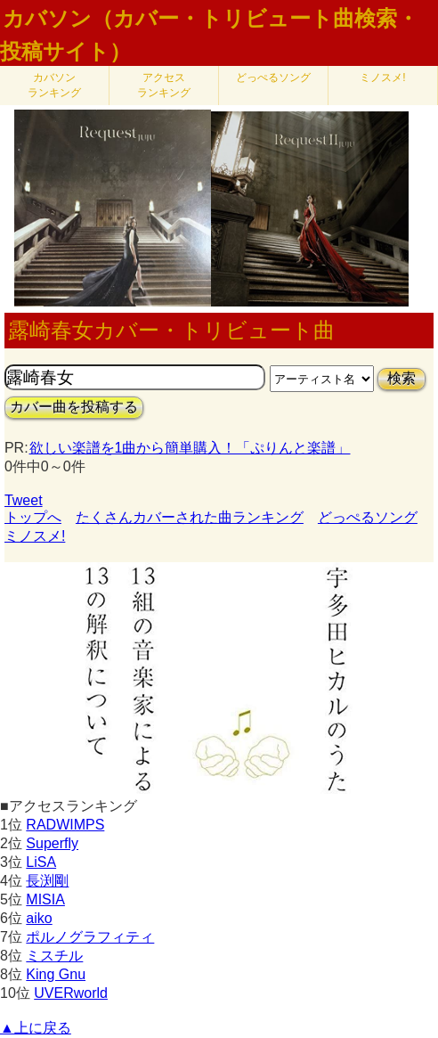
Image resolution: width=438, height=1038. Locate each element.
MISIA (45, 899)
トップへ (32, 517)
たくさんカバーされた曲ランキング (190, 517)
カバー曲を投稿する (74, 406)
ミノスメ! (382, 77)
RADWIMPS (65, 824)
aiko (39, 918)
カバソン (54, 85)
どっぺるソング (273, 77)
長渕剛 (47, 880)
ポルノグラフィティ (90, 936)
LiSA (41, 862)
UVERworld (71, 993)
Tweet (23, 500)
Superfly (52, 843)
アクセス (164, 85)
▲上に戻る (35, 1027)
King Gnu (55, 974)
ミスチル (54, 955)
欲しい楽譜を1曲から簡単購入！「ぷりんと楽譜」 (189, 447)
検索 (401, 378)
